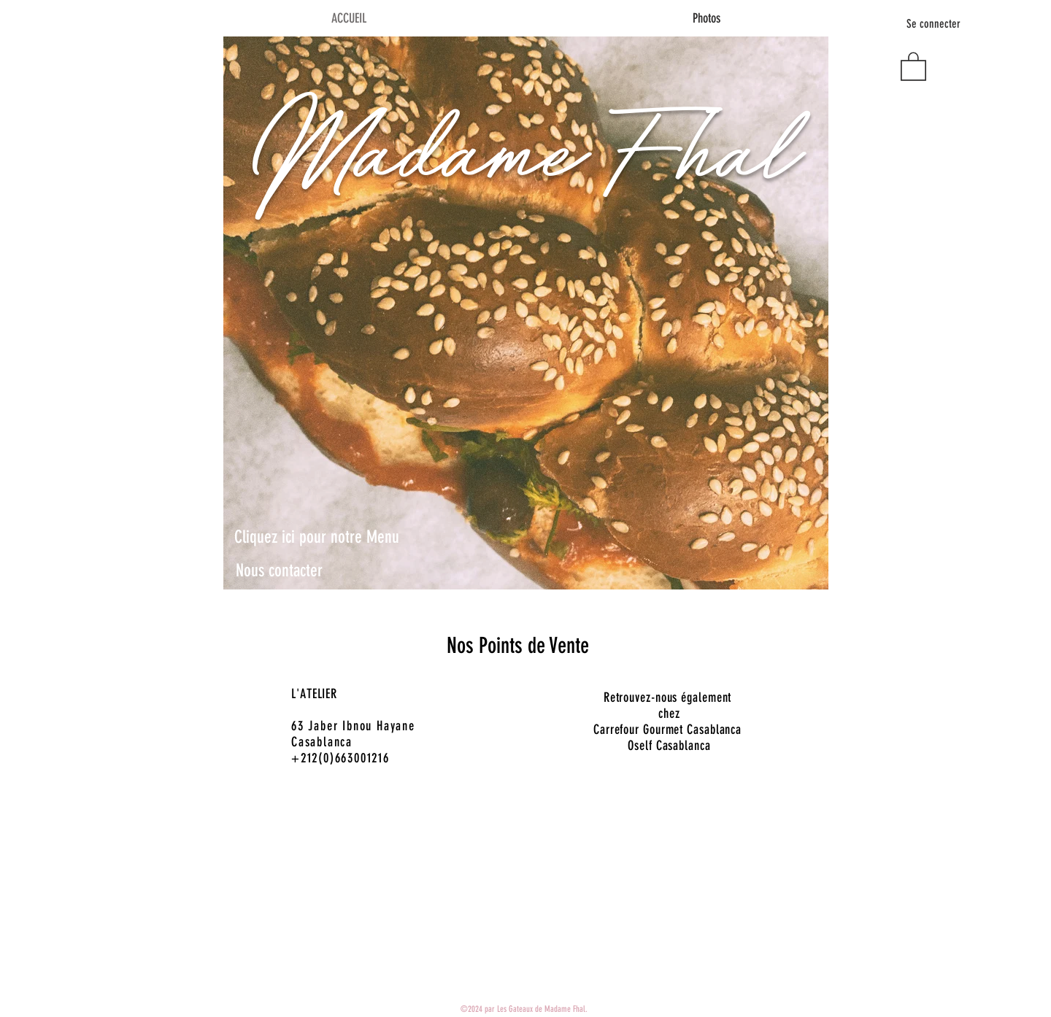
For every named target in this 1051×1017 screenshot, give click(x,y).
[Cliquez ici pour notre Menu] (316, 537)
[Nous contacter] (279, 571)
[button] (913, 65)
